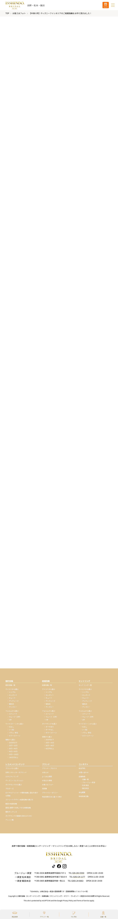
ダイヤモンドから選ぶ (13, 785)
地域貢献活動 (83, 797)
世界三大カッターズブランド (16, 773)
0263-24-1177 (79, 877)
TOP (7, 14)
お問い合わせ (83, 773)
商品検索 (15, 917)
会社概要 (82, 793)
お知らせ (45, 773)
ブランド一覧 (44, 917)
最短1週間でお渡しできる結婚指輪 (18, 808)
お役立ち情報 (47, 781)
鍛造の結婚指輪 (11, 804)
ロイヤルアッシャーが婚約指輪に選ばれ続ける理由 (21, 795)
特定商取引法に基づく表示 (52, 797)
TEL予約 (73, 917)
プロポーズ (9, 789)
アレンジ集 (9, 820)
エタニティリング (11, 777)
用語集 (44, 789)
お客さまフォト (19, 14)
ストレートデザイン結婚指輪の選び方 (19, 800)
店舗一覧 (103, 917)
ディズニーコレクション (14, 781)
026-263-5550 (78, 873)
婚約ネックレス (11, 812)
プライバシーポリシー (50, 793)
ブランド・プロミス (49, 769)
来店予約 (82, 769)
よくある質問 (47, 777)
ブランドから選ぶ (12, 769)
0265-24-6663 (77, 881)
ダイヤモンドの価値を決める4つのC (18, 816)
